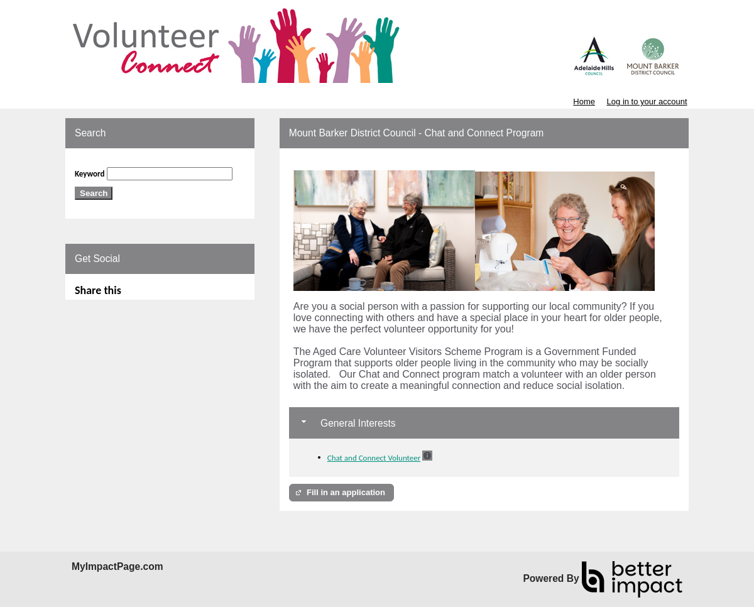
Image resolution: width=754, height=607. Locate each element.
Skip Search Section (107, 162)
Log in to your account (647, 101)
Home (584, 101)
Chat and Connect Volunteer (374, 457)
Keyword (90, 173)
